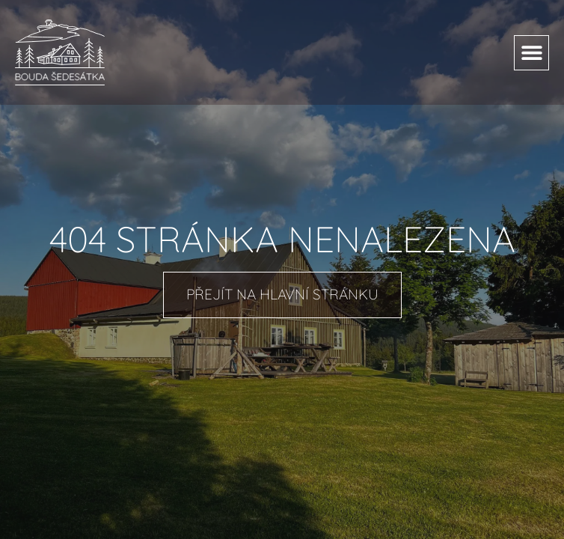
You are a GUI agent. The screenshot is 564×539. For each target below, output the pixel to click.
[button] (531, 52)
